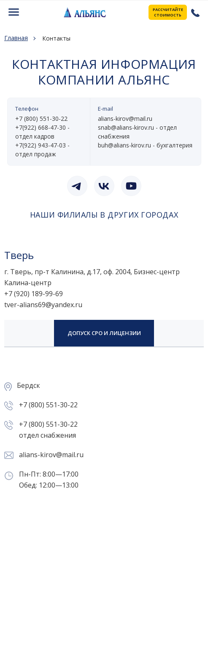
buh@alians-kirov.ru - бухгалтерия (145, 145)
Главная (16, 38)
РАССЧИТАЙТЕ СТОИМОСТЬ (168, 12)
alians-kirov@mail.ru (125, 119)
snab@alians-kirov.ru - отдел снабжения (137, 131)
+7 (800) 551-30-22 (194, 12)
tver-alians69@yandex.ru (43, 304)
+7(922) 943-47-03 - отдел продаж (42, 149)
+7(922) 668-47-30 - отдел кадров (42, 131)
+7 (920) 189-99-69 (33, 293)
